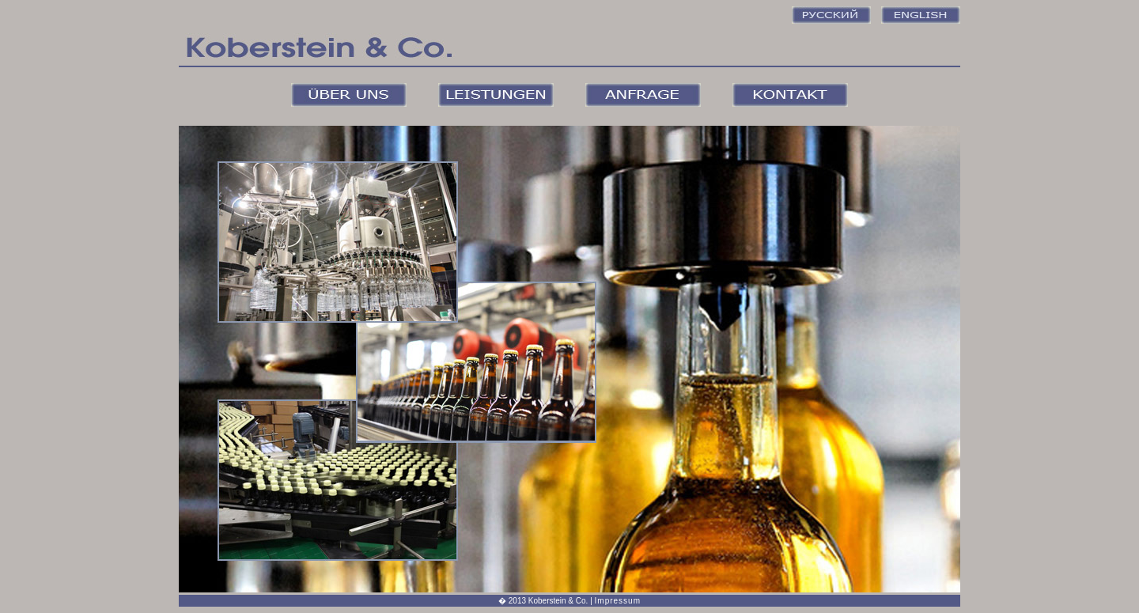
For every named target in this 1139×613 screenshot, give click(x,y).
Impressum (618, 600)
